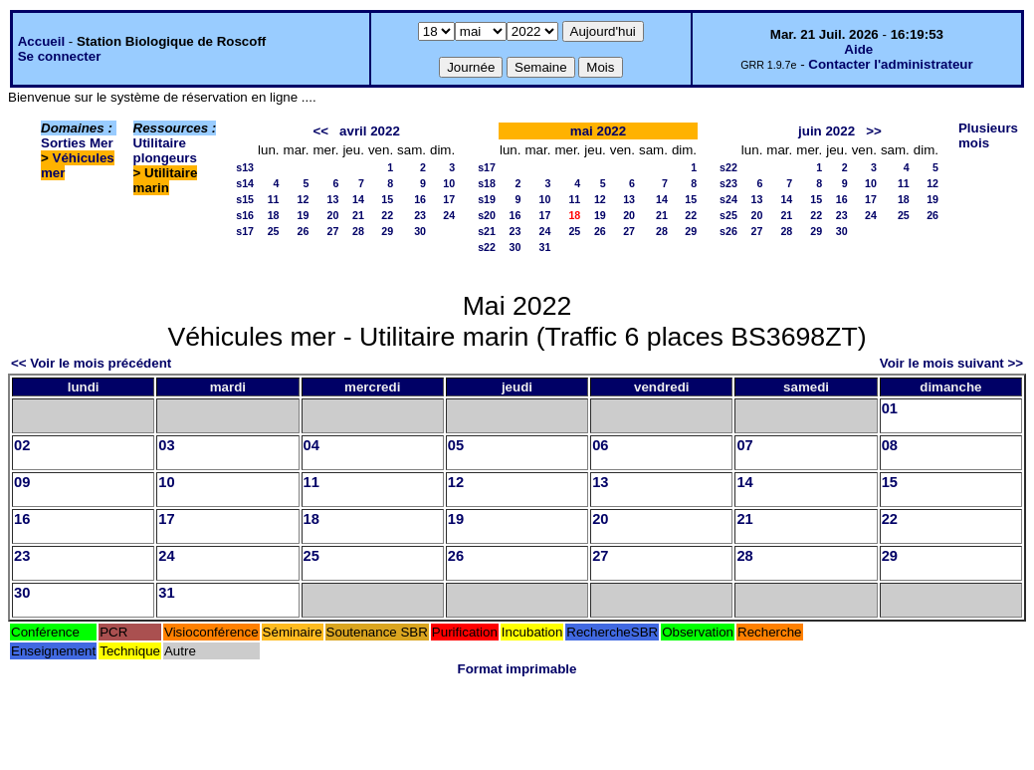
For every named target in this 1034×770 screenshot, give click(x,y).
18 (274, 215)
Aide (858, 49)
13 (333, 199)
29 (387, 231)
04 (311, 445)
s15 (245, 199)
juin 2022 (826, 131)
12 (304, 199)
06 (600, 445)
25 (274, 231)
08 (890, 445)
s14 (245, 183)
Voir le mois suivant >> (951, 363)
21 (358, 215)
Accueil (41, 41)
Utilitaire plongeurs (165, 150)
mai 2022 (598, 131)
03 (166, 445)
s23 (728, 183)
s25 (728, 215)
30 (420, 231)
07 (744, 445)
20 (333, 215)
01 (890, 408)
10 (449, 183)
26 (304, 231)
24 (449, 215)
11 (274, 199)
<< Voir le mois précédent (91, 363)
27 (333, 231)
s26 (728, 231)
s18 (487, 183)
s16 (245, 215)
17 (449, 199)
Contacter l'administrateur (890, 64)
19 (304, 215)
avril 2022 (369, 131)
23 (420, 215)
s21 (487, 231)
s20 (487, 215)
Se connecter (60, 56)
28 (358, 231)
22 (387, 215)
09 (22, 482)
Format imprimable (517, 668)
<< (320, 131)
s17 (245, 231)
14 (358, 199)
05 (456, 445)
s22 (487, 247)
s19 (487, 199)
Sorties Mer (77, 142)
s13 (245, 167)
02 (22, 445)
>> (874, 131)
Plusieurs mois (988, 135)
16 (420, 199)
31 (545, 247)
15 (387, 199)
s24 (728, 199)
